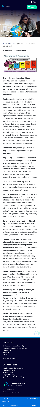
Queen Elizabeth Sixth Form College (13, 377)
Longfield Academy (9, 375)
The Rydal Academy (9, 370)
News (11, 43)
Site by (28, 398)
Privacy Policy (14, 405)
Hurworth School (8, 372)
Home (5, 43)
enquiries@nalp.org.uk (13, 392)
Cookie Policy (5, 405)
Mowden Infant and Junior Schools (13, 368)
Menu (32, 7)
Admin (34, 405)
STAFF (34, 2)
